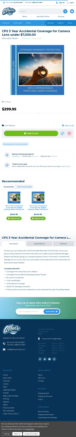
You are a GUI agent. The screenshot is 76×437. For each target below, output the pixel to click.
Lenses (5, 384)
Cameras (6, 381)
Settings (7, 434)
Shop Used (17, 23)
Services (61, 16)
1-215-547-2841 (30, 156)
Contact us (15, 156)
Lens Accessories (24, 187)
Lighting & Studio (9, 390)
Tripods (6, 393)
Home (5, 375)
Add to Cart (31, 133)
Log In (40, 399)
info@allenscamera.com (16, 349)
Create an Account (45, 396)
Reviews (63, 244)
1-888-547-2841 (48, 156)
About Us (41, 378)
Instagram (54, 359)
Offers (28, 23)
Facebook (40, 359)
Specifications (39, 244)
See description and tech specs (15, 144)
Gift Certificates (8, 411)
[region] (17, 187)
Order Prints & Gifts (11, 414)
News (25, 16)
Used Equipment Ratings (47, 417)
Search (65, 11)
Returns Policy (43, 412)
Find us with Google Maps (51, 339)
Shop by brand (8, 408)
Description (13, 244)
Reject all (17, 434)
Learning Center (42, 16)
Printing (6, 399)
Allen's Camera (9, 11)
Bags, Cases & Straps (10, 396)
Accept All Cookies (31, 434)
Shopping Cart (43, 393)
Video (5, 387)
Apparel (6, 402)
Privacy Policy (29, 429)
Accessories (9, 187)
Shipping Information (46, 414)
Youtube (49, 359)
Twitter (45, 359)
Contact (41, 381)
